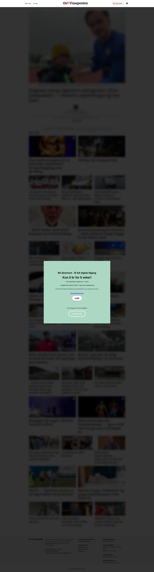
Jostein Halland (84, 541)
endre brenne (48, 128)
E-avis (35, 3)
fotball (90, 128)
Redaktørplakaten (51, 551)
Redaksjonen (83, 547)
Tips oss (28, 3)
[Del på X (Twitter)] (76, 120)
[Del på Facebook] (73, 120)
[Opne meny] (127, 3)
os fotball (81, 128)
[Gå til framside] (75, 3)
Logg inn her (77, 314)
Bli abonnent (117, 3)
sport (98, 128)
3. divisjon (106, 128)
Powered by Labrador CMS (77, 569)
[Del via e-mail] (80, 120)
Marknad (81, 551)
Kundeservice (83, 549)
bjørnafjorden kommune (65, 128)
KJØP (77, 298)
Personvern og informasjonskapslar (58, 553)
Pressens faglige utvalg (53, 549)
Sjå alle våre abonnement (77, 293)
